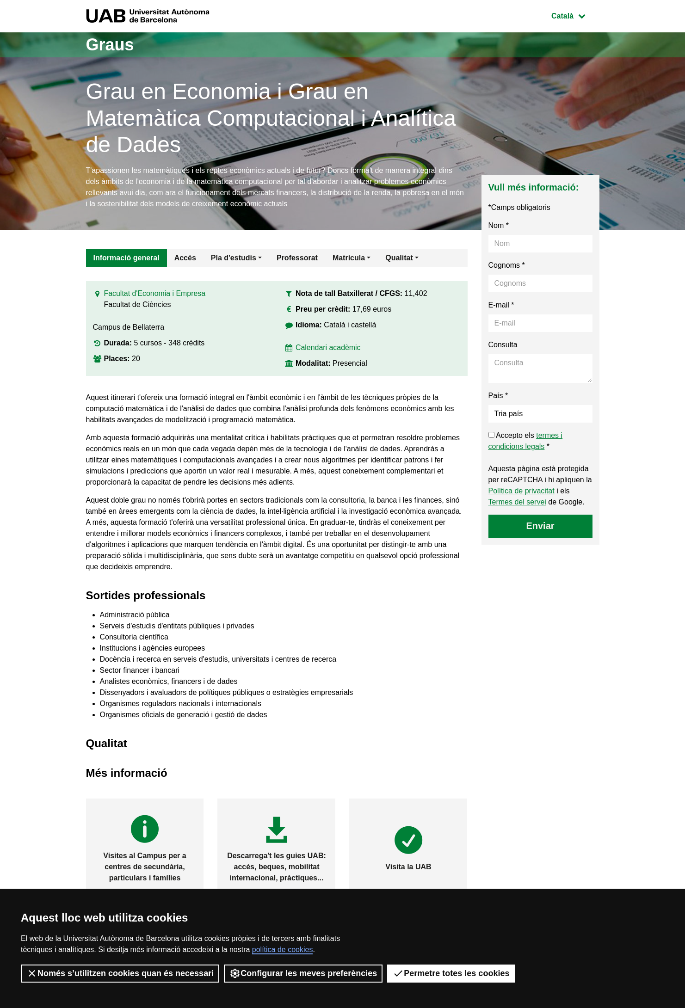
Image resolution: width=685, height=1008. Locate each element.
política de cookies (282, 949)
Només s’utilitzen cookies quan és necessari (120, 973)
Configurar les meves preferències (303, 973)
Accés (185, 258)
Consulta (503, 345)
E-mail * (501, 305)
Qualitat (399, 258)
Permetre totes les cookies (451, 973)
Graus (110, 44)
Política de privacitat (521, 491)
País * (498, 396)
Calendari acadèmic (328, 347)
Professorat (297, 258)
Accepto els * (525, 440)
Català (575, 15)
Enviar (540, 526)
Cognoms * (506, 265)
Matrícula (349, 258)
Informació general (126, 258)
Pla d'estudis (233, 258)
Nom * (498, 225)
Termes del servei (517, 502)
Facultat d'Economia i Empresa (155, 293)
